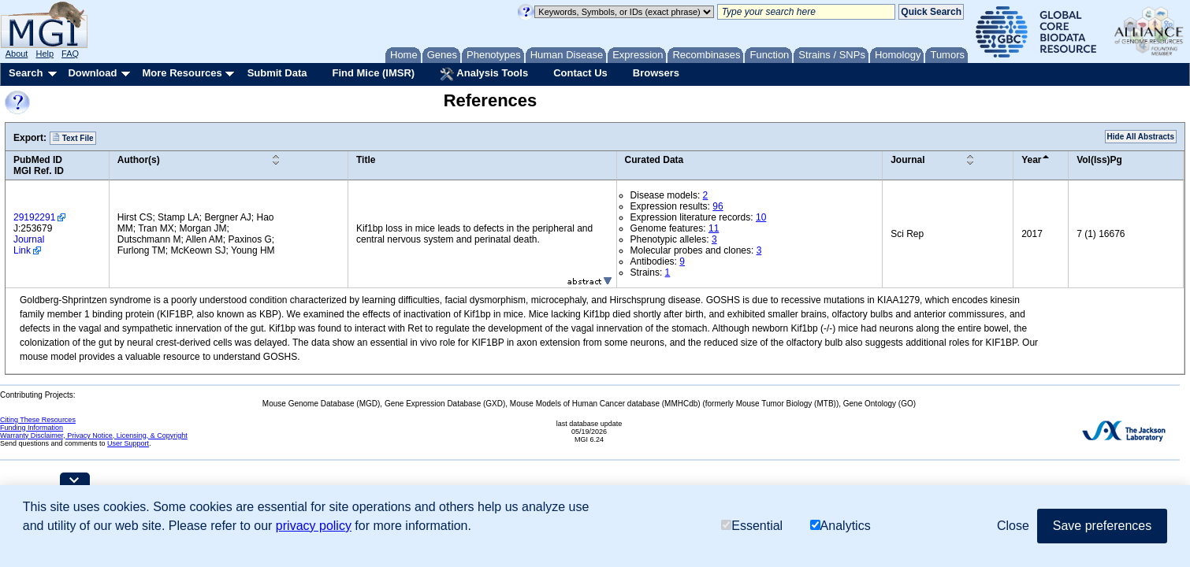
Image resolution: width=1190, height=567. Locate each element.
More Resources (181, 73)
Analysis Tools (484, 74)
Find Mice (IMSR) (373, 73)
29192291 (34, 217)
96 (717, 206)
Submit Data (277, 73)
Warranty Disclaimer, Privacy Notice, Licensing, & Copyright (94, 435)
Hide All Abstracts (1140, 136)
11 (713, 228)
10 (761, 217)
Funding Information (31, 428)
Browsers (656, 73)
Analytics (840, 525)
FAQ (70, 53)
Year (1031, 159)
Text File (73, 138)
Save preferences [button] (1102, 525)
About (17, 53)
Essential (752, 525)
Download (92, 73)
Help (44, 53)
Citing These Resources (38, 420)
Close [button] (1013, 525)
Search (26, 73)
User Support (128, 443)
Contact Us (580, 73)
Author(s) (138, 159)
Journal (907, 159)
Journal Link (28, 245)
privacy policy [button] (313, 525)
